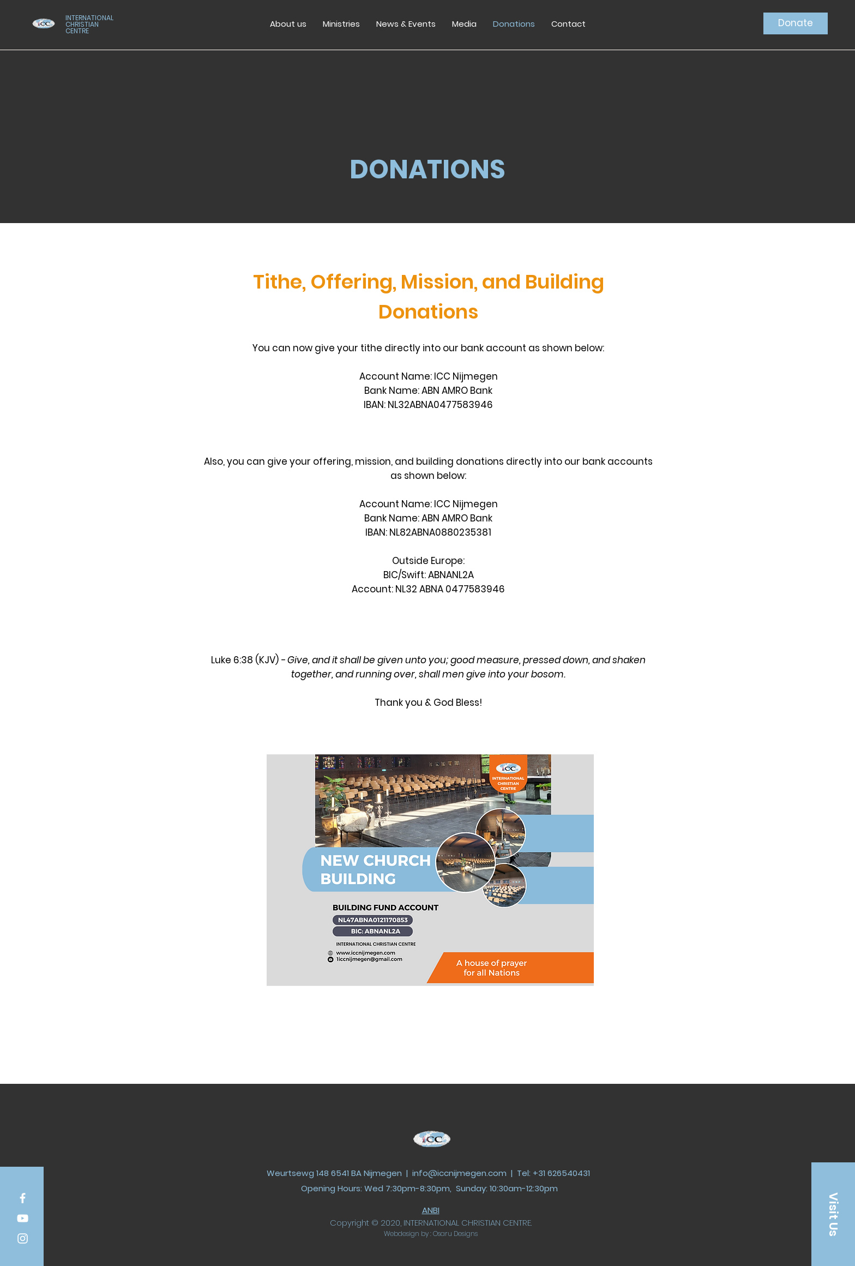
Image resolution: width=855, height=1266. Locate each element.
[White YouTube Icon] (22, 1218)
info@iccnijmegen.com (459, 1173)
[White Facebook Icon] (22, 1198)
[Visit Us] (833, 1214)
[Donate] (795, 23)
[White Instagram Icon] (22, 1238)
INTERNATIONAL (89, 17)
